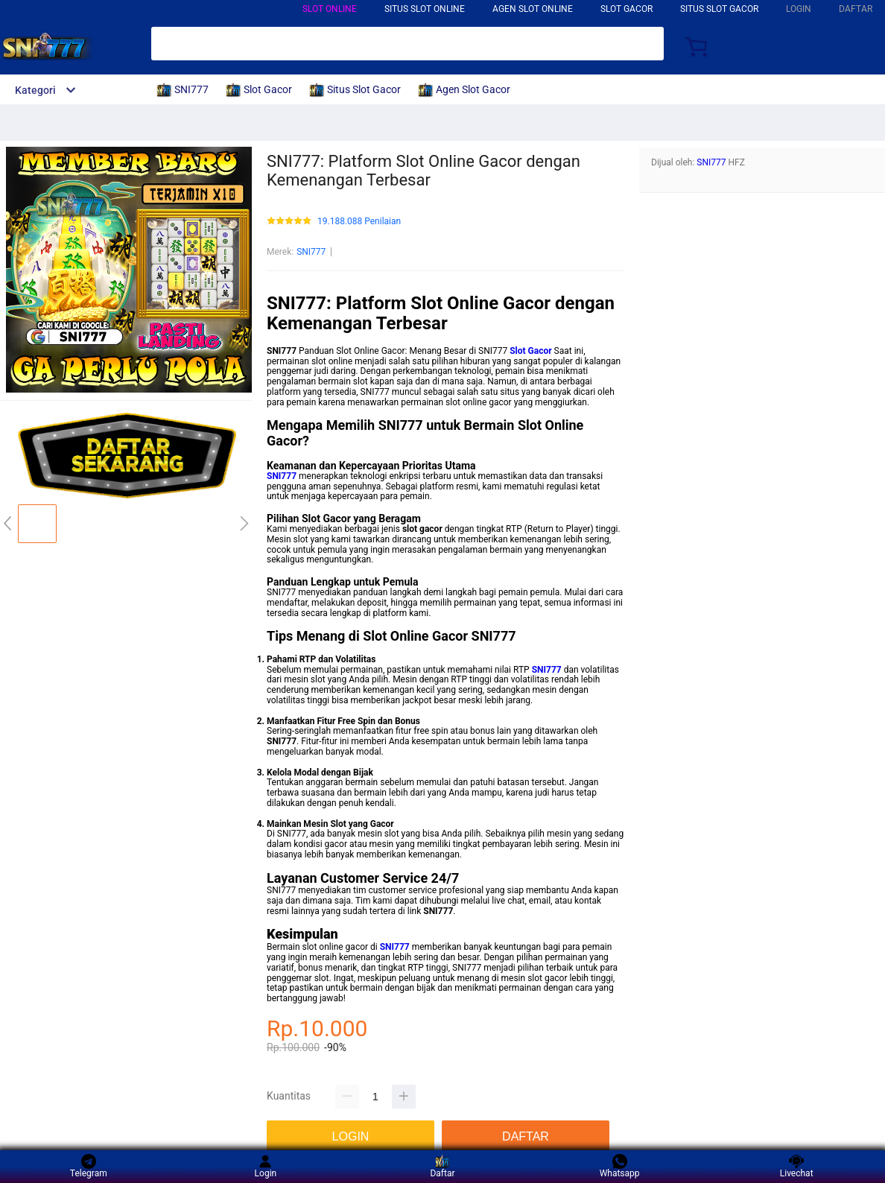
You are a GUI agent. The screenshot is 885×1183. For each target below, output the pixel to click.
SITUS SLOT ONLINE (424, 9)
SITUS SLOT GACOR (719, 9)
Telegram (88, 1166)
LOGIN (798, 9)
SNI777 (311, 252)
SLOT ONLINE (329, 9)
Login (266, 1166)
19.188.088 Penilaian (359, 221)
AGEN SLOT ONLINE (532, 9)
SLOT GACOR (626, 9)
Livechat (796, 1166)
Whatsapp (620, 1166)
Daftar (442, 1166)
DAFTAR (855, 9)
